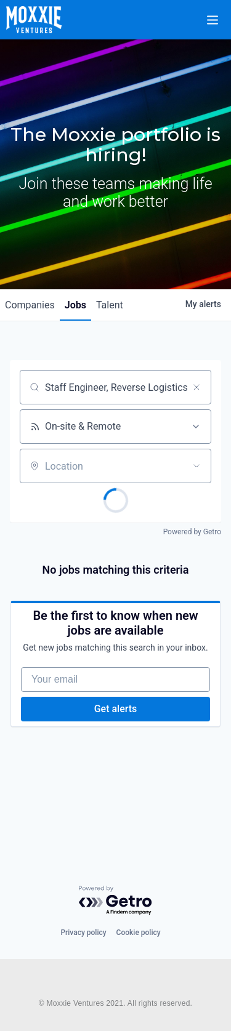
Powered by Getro (192, 532)
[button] (220, 11)
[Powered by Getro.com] (116, 901)
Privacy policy (83, 932)
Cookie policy (138, 932)
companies (30, 305)
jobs (75, 305)
